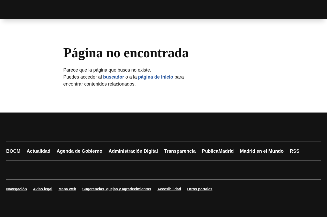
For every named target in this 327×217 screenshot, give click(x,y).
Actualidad (38, 151)
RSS (294, 151)
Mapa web (67, 189)
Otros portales (199, 189)
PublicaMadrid (218, 151)
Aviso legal (42, 189)
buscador (113, 77)
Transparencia (180, 151)
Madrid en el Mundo (262, 151)
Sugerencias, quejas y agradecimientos (116, 189)
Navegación (16, 189)
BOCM (13, 151)
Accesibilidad (169, 189)
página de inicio (155, 77)
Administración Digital (133, 151)
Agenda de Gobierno (79, 151)
